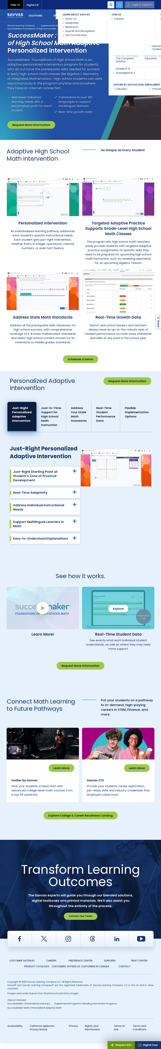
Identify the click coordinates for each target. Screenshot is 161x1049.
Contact (140, 15)
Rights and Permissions (92, 1034)
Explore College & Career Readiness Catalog (80, 822)
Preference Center (80, 967)
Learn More (61, 768)
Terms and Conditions (140, 1034)
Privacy (73, 1032)
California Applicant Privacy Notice (42, 1034)
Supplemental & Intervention (55, 25)
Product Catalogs (36, 972)
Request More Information (31, 125)
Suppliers (110, 967)
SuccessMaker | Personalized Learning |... (29, 1010)
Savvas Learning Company (21, 25)
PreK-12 (15, 5)
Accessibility (15, 1032)
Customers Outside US (66, 972)
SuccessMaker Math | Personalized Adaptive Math (34, 1014)
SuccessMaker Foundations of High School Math (31, 28)
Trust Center (139, 967)
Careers (51, 967)
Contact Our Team (80, 922)
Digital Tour (148, 1045)
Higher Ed (32, 5)
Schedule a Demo (80, 359)
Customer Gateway (22, 967)
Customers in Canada (95, 972)
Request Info (121, 1045)
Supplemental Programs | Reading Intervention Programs (85, 1010)
